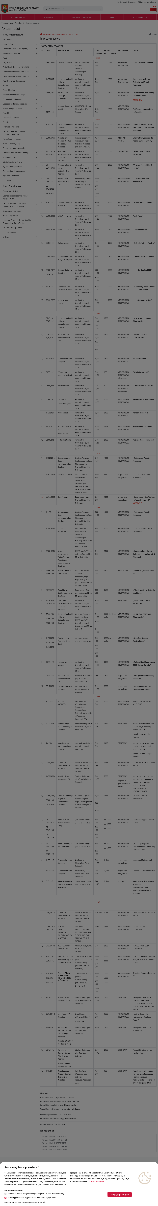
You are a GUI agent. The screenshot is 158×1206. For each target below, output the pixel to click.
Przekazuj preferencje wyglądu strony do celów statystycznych (30, 1197)
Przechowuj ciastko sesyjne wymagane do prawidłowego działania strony (34, 1193)
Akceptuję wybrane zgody (120, 1194)
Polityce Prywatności (96, 1181)
